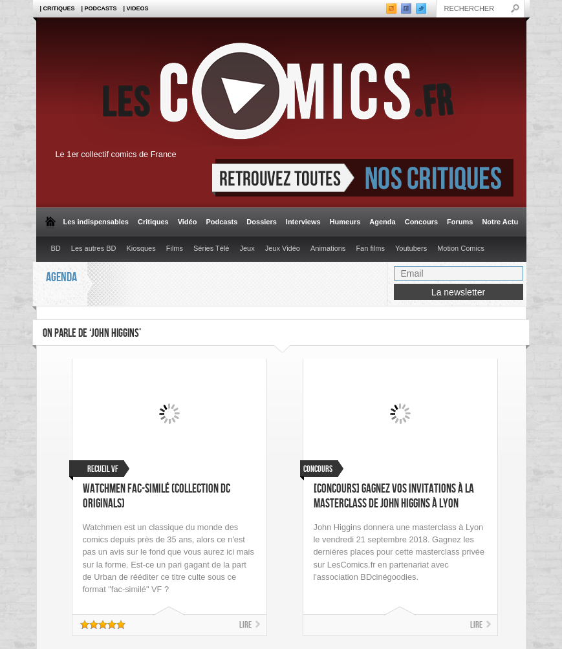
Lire (245, 624)
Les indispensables (96, 222)
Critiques (153, 222)
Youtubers (411, 248)
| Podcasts (99, 8)
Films (174, 248)
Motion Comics (460, 248)
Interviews (303, 222)
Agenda (382, 222)
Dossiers (261, 222)
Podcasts (221, 222)
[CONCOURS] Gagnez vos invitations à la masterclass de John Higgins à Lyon (394, 496)
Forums (460, 222)
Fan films (370, 248)
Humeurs (345, 222)
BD (56, 248)
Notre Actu (500, 222)
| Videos (136, 8)
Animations (327, 248)
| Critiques (57, 8)
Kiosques (140, 248)
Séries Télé (211, 248)
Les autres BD (93, 248)
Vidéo (187, 222)
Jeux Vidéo (282, 248)
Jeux (246, 248)
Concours (421, 222)
